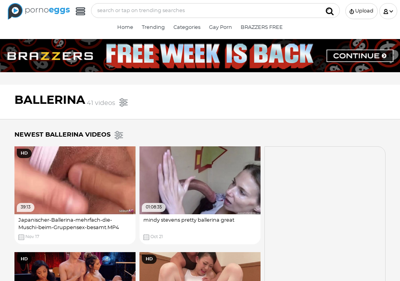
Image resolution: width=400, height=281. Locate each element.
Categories (186, 27)
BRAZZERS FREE (262, 27)
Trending (153, 27)
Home (125, 27)
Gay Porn (220, 27)
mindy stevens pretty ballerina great (188, 220)
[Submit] (329, 11)
